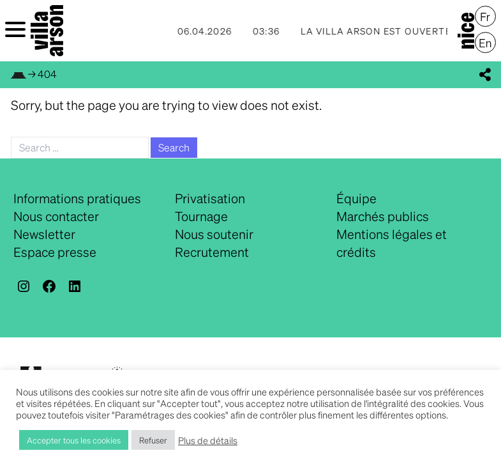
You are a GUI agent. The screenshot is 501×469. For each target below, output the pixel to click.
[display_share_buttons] (485, 74)
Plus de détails (207, 440)
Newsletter (44, 234)
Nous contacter (56, 216)
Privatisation (210, 198)
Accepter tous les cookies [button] (74, 439)
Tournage (201, 216)
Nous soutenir (214, 234)
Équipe (356, 198)
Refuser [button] (153, 439)
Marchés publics (382, 216)
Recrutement (212, 251)
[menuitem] (485, 16)
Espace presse (54, 251)
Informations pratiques (77, 198)
